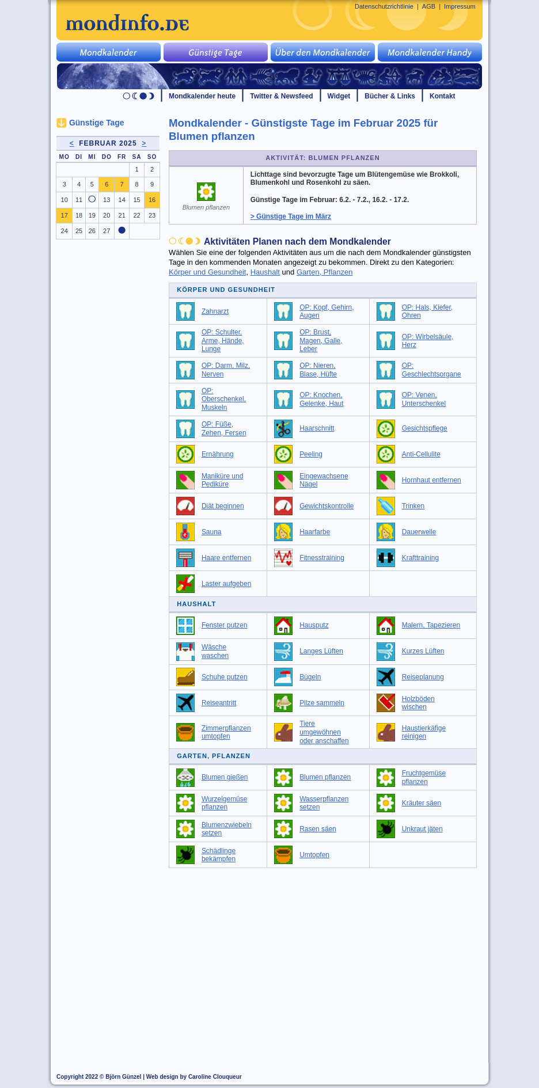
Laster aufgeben (226, 584)
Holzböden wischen (418, 703)
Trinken (413, 506)
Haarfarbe (314, 532)
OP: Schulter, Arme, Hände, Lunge (223, 340)
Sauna (212, 532)
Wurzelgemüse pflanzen (225, 803)
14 (122, 199)
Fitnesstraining (321, 558)
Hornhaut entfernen (431, 480)
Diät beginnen (223, 506)
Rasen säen (317, 829)
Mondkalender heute (202, 96)
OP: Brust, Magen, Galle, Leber (320, 340)
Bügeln (310, 677)
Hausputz (314, 625)
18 (78, 215)
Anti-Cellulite (421, 454)
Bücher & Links (390, 96)
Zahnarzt (215, 311)
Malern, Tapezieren (431, 625)
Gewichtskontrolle (326, 506)
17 (64, 215)
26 (92, 230)
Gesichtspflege (424, 428)
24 (64, 230)
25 (78, 230)
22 (136, 215)
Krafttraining (420, 558)
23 (152, 215)
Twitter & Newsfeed (281, 96)
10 (64, 199)
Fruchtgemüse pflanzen (424, 777)
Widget (339, 96)
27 (106, 230)
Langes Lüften (321, 651)
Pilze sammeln (321, 703)
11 (78, 199)
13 (106, 199)
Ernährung (218, 454)
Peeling (310, 454)
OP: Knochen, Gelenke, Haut (321, 399)
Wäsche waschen (215, 651)
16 (152, 199)
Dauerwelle (419, 532)
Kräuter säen (421, 803)
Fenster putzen (225, 625)
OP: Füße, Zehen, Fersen (224, 428)
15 (136, 199)
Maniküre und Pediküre (222, 480)
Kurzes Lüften (423, 651)
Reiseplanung (423, 677)
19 (92, 215)
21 (122, 215)
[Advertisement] (329, 960)
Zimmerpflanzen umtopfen (226, 732)
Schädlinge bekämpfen (219, 855)
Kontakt (443, 96)
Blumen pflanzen (325, 777)
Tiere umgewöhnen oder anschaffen (324, 732)
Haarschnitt (316, 428)
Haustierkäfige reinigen (424, 732)
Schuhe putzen (225, 677)
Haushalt (265, 272)
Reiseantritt (219, 703)
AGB (428, 6)
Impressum (460, 6)
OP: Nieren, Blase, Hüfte (318, 370)
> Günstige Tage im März (290, 216)
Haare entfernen (226, 558)
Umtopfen (314, 855)
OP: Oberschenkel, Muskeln (224, 399)
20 (106, 215)
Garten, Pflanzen (325, 272)
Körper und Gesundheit (207, 272)
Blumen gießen (225, 777)
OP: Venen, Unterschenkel (424, 399)
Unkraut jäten (422, 829)
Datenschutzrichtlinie (384, 6)
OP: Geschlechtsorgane (431, 370)
